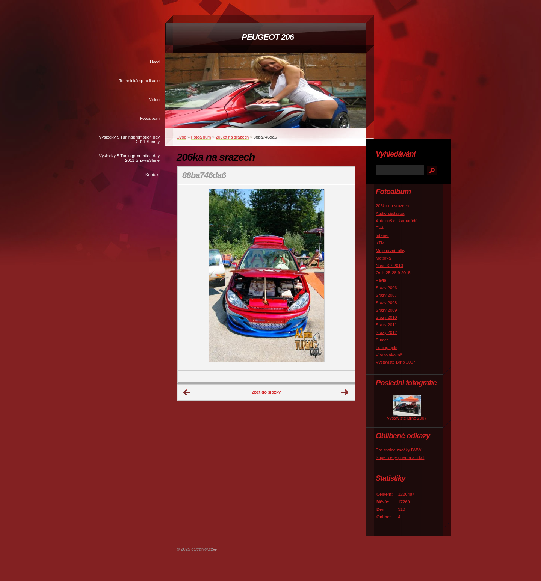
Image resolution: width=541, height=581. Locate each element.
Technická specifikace (139, 80)
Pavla (381, 280)
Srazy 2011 (386, 325)
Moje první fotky (390, 250)
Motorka (383, 258)
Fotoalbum (150, 118)
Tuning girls (386, 347)
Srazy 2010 (386, 317)
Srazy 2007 (386, 295)
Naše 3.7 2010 (389, 265)
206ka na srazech (232, 137)
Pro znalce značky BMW (398, 450)
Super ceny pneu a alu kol (400, 457)
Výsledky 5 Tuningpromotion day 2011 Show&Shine (129, 158)
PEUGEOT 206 (267, 37)
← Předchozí (187, 392)
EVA (380, 228)
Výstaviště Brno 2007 (396, 362)
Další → (345, 392)
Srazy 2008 (386, 302)
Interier (382, 235)
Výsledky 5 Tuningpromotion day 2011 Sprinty (129, 139)
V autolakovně (389, 355)
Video (154, 99)
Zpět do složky (266, 392)
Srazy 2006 (386, 287)
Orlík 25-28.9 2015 (393, 272)
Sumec (382, 340)
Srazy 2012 (386, 332)
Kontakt (152, 174)
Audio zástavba (390, 213)
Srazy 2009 (386, 310)
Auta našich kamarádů (396, 221)
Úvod (155, 62)
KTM (380, 243)
